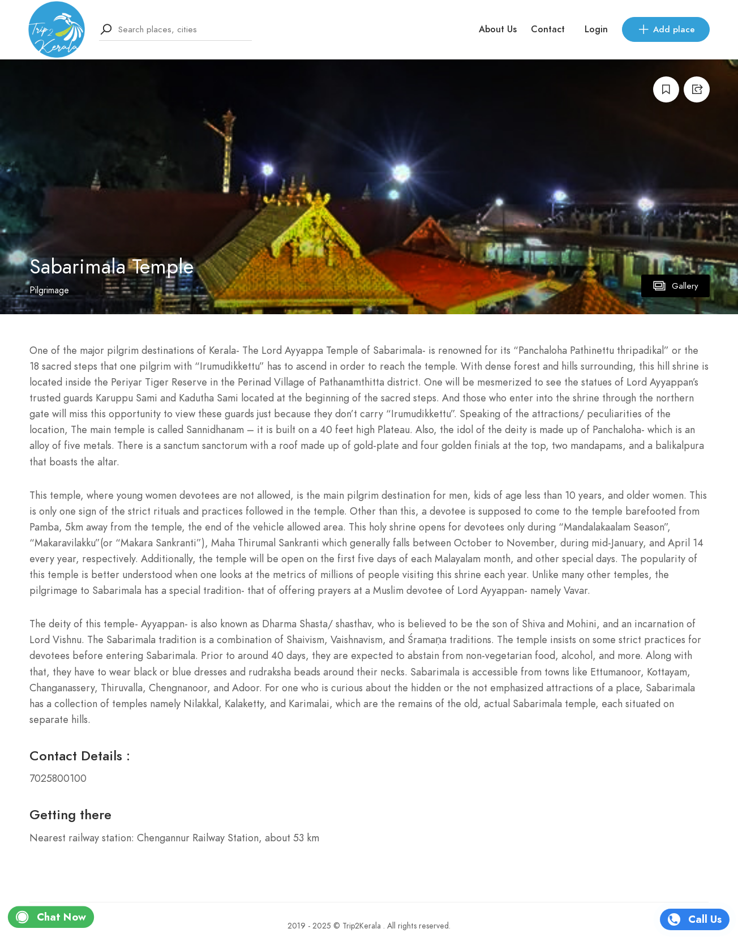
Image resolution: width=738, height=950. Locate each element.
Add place (666, 29)
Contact (548, 29)
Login (596, 29)
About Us (498, 29)
